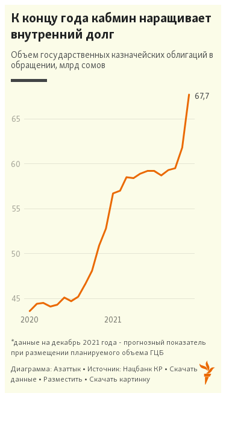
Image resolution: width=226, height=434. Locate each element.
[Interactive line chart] (113, 199)
